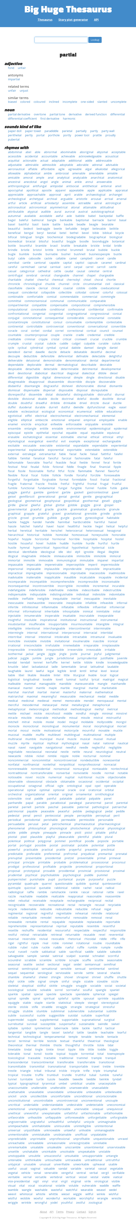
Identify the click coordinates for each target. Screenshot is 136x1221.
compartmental (18, 305)
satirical (58, 956)
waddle (104, 1186)
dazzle (52, 352)
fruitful (116, 484)
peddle (120, 811)
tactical (110, 1028)
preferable (33, 854)
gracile (49, 509)
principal (13, 862)
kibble (88, 662)
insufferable (37, 624)
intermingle (15, 633)
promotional (84, 867)
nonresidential (40, 769)
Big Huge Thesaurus (68, 8)
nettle (76, 752)
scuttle (99, 960)
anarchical (97, 178)
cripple (43, 339)
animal (66, 182)
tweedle (78, 1079)
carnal (42, 267)
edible (99, 411)
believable (99, 229)
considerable (75, 318)
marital (93, 688)
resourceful (62, 930)
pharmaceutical (84, 824)
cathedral (44, 271)
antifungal (40, 186)
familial (25, 458)
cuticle (116, 343)
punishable (37, 879)
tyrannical (48, 1083)
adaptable (58, 161)
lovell (59, 679)
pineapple (49, 832)
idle (60, 552)
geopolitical (71, 501)
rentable (31, 922)
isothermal (15, 654)
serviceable (63, 973)
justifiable (107, 658)
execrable (46, 445)
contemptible (94, 322)
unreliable (100, 1143)
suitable (86, 1015)
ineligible (43, 599)
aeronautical (16, 169)
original (67, 794)
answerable (104, 182)
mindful (81, 713)
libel (21, 675)
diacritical (57, 373)
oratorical (94, 790)
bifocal (12, 237)
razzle (12, 896)
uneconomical (116, 1105)
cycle (11, 348)
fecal (73, 462)
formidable (79, 479)
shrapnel (82, 977)
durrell (53, 407)
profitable (49, 867)
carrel (89, 267)
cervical (45, 275)
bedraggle (43, 229)
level (104, 671)
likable (32, 675)
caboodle (35, 258)
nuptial (69, 777)
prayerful (75, 850)
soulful (87, 990)
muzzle (12, 743)
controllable (34, 326)
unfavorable (16, 1117)
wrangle (102, 1198)
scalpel (70, 956)
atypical (32, 212)
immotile (29, 560)
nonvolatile (80, 773)
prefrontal (70, 854)
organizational (35, 794)
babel (92, 216)
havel (49, 526)
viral (54, 1181)
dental (94, 360)
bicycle (119, 233)
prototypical (32, 871)
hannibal (64, 522)
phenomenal (16, 828)
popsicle (103, 841)
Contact (81, 1211)
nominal (105, 756)
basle (45, 224)
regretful (47, 913)
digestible (32, 377)
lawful (40, 671)
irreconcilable (33, 645)
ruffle (80, 947)
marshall (28, 692)
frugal (104, 484)
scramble (45, 960)
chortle (111, 280)
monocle (13, 726)
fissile (22, 471)
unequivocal (115, 1109)
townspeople (115, 1054)
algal (88, 169)
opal (88, 786)
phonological (58, 828)
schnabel (98, 956)
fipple (117, 467)
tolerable (14, 1054)
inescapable (92, 599)
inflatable (67, 607)
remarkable (29, 918)
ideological (48, 552)
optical (31, 790)
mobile (37, 722)
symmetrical (42, 1028)
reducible (81, 909)
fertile (117, 462)
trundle (67, 1075)
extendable (92, 450)
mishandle (59, 718)
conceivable (38, 309)
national (108, 743)
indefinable (56, 590)
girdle (12, 505)
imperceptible (75, 565)
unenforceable (60, 1109)
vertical (70, 1177)
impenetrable (54, 565)
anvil (118, 186)
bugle (12, 254)
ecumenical (84, 411)
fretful (65, 484)
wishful (113, 1194)
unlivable (85, 1130)
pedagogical (94, 811)
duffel (12, 407)
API (96, 20)
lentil (83, 671)
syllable (13, 1028)
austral (83, 212)
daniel (114, 348)
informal (13, 611)
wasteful (56, 1190)
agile (61, 169)
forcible (95, 475)
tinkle (50, 1049)
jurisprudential (87, 658)
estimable (67, 437)
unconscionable (106, 1096)
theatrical (94, 1041)
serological (45, 973)
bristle (25, 250)
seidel (77, 964)
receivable (39, 901)
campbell (86, 258)
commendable (69, 297)
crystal (39, 343)
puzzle (111, 879)
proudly (110, 135)
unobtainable (62, 1134)
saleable (115, 952)
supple (31, 1020)
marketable (109, 688)
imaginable (28, 556)
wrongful (41, 1203)
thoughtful (72, 1045)
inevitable (109, 599)
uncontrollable (43, 1100)
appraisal (121, 190)
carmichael (28, 267)
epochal (57, 433)
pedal (108, 811)
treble (107, 1066)
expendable (100, 445)
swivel (115, 1024)
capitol (79, 263)
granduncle (98, 509)
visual (12, 1186)
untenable (15, 1160)
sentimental (97, 969)
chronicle (14, 284)
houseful (26, 543)
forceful (81, 475)
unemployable (38, 1109)
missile (85, 718)
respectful (99, 930)
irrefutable (52, 645)
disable (120, 377)
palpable (94, 798)
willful (89, 1194)
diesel (114, 373)
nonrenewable (17, 769)
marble (65, 688)
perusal (33, 824)
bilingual (26, 237)
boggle (71, 241)
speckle (51, 994)
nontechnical (119, 769)
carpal (78, 267)
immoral (115, 556)
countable (14, 335)
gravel (56, 514)
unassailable (100, 1088)
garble (66, 492)
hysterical (98, 548)
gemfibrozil (26, 497)
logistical (14, 679)
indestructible (112, 590)
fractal (105, 479)
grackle (62, 509)
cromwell (81, 339)
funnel (89, 488)
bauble (68, 224)
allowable (14, 173)
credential (94, 335)
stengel (93, 1003)
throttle (88, 1045)
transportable (78, 1066)
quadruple (31, 884)
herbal (12, 531)
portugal (25, 845)
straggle (61, 1007)
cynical (63, 348)
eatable (13, 411)
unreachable (16, 1143)
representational (41, 926)
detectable (50, 369)
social (108, 986)
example (74, 441)
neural (88, 752)
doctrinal (67, 399)
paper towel (33, 131)
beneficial (14, 233)
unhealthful (56, 1122)
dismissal (14, 390)
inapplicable (52, 577)
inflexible (83, 607)
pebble (77, 811)
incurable (118, 586)
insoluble (30, 620)
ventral (81, 1173)
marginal (79, 688)
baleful (23, 220)
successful (26, 1015)
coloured (39, 102)
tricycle (75, 1071)
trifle (86, 1071)
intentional (32, 628)
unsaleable (54, 1147)
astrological (113, 203)
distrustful (104, 394)
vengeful (67, 1173)
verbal (93, 1173)
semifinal (110, 964)
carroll (101, 267)
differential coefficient (22, 119)
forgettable (31, 479)
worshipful (86, 1198)
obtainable (68, 781)
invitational (62, 641)
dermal (49, 365)
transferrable (86, 1062)
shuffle (109, 977)
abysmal (102, 152)
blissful (43, 241)
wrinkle (26, 1203)
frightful (78, 484)
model (61, 722)
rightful (23, 943)
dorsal (121, 399)
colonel (94, 292)
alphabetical (32, 173)
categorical (27, 271)
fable (62, 454)
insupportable (58, 624)
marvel (54, 692)
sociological (15, 990)
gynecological (94, 518)
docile (54, 399)
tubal (92, 1075)
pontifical (75, 841)
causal (81, 271)
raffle (30, 892)
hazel (60, 526)
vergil (105, 1173)
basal (122, 220)
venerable (51, 1173)
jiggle (52, 654)
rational (98, 892)
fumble (12, 488)
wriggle (13, 1203)
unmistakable (41, 1134)
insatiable (69, 616)
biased (12, 102)
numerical (54, 777)
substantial (95, 1011)
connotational (32, 318)
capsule (93, 263)
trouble (27, 1075)
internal (32, 633)
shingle (56, 977)
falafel (118, 454)
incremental (101, 586)
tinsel (60, 1049)
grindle (105, 514)
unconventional (91, 1100)
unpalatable (99, 1134)
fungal (62, 488)
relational (112, 913)
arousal (96, 199)
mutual (111, 739)
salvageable (16, 956)
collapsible (48, 292)
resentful (109, 926)
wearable (87, 1190)
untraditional (93, 1160)
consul (57, 322)
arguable (67, 199)
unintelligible (82, 1126)
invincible (14, 641)
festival (13, 467)
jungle (49, 658)
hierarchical (15, 535)
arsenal (121, 199)
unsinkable (49, 1151)
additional (75, 161)
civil (107, 284)
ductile (117, 403)
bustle (118, 254)
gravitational (72, 514)
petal (45, 824)
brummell (76, 250)
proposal (14, 871)
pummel (102, 875)
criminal (30, 339)
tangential (15, 1032)
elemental (108, 416)
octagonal (35, 786)
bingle (39, 237)
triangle (25, 1071)
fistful (51, 471)
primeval (115, 858)
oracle (72, 790)
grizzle (12, 518)
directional (105, 377)
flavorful (113, 471)
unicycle (89, 1122)
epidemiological (100, 428)
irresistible (36, 650)
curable (104, 343)
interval (30, 637)
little (67, 675)
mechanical (86, 696)
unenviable (81, 1109)
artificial (36, 203)
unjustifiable (32, 1130)
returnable (73, 935)
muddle (27, 735)
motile (36, 730)
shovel (68, 977)
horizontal (42, 539)
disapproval (36, 382)
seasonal (14, 964)
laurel (28, 671)
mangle (102, 684)
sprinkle (103, 998)
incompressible (88, 582)
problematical (79, 862)
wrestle (116, 1198)
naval (11, 747)
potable (83, 845)
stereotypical (109, 1003)
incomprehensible (62, 582)
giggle (117, 501)
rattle (110, 892)
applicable (105, 190)
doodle (94, 399)
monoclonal (30, 726)
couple (55, 335)
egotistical (15, 416)
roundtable (112, 943)
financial (104, 467)
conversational (97, 326)
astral (98, 203)
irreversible (75, 650)
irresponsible (55, 650)
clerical (43, 288)
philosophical (37, 828)
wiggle (77, 1194)
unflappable (53, 1117)
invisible (45, 641)
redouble (46, 909)
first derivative (49, 119)
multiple (110, 735)
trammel (82, 1058)
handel (37, 522)
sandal (44, 956)
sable (62, 952)
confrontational (18, 314)
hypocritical (60, 548)
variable (76, 1168)
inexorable (56, 603)
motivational (52, 730)
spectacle (66, 994)
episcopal (14, 433)
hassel (112, 522)
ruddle (57, 947)
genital (75, 497)
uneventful (31, 1113)
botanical (118, 241)
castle (113, 267)
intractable (80, 637)
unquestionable (103, 1139)
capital (67, 263)
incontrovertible (43, 586)
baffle (120, 216)
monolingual (50, 726)
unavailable (36, 1092)
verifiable (118, 1173)
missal (73, 718)
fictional (58, 467)
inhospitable (71, 611)
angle (55, 182)
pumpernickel (17, 879)
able (37, 152)
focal (34, 475)
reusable (89, 935)
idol (69, 552)
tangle (44, 1032)
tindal (28, 1049)
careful (12, 267)
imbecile (45, 556)
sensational (49, 969)
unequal (97, 1109)
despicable (15, 369)
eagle (112, 407)
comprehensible (104, 305)
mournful (88, 730)
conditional (57, 309)
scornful (113, 956)
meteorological (39, 709)
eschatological (32, 437)
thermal (31, 1045)
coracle (12, 331)
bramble (41, 246)
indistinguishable (61, 594)
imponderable (72, 569)
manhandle (118, 684)
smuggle (66, 986)
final (93, 467)
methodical (59, 709)
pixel (24, 837)
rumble (92, 947)
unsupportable (92, 1156)
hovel (39, 543)
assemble (68, 203)
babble (80, 216)
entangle (30, 428)
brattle (65, 246)
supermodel (16, 1020)
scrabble (30, 960)
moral (87, 726)
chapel (91, 275)
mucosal (13, 735)
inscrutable (86, 616)
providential (67, 871)
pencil (38, 815)
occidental (102, 781)
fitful (61, 471)
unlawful (69, 1130)
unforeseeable (74, 1117)
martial (42, 692)
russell (22, 952)
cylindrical (36, 348)
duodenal (25, 407)
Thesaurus (45, 20)
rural (11, 952)
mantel (27, 688)
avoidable (45, 216)
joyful (97, 654)
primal (101, 858)
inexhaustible (36, 603)
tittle (91, 1049)
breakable (80, 246)
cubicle (51, 343)
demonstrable (52, 360)
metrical (112, 709)
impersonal (15, 569)
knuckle (13, 667)
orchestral (15, 794)
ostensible (15, 798)
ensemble (14, 428)
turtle (40, 1079)
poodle (89, 841)
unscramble (73, 1147)
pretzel (69, 858)
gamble (39, 492)
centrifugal (15, 275)
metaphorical (101, 705)
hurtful (102, 543)
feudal (35, 467)
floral (24, 475)
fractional (119, 479)
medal (102, 696)
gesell (106, 501)
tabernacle (61, 1028)
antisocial (72, 186)
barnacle (98, 220)
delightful (115, 356)
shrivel (96, 977)
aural (57, 212)
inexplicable (74, 603)
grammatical (78, 509)
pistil (78, 832)
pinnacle (65, 832)
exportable (74, 450)
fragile (12, 484)
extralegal (29, 454)
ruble (34, 947)
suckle (41, 1015)
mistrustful (113, 718)
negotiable (15, 752)
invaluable (115, 637)
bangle (51, 220)
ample (40, 178)
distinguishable (84, 394)
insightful (14, 620)
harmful (99, 522)
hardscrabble (82, 522)
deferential (65, 356)
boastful (57, 241)
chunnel (64, 284)
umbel (63, 1083)
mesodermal (30, 705)
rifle (122, 939)
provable (49, 871)
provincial (84, 871)
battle (56, 224)
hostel (119, 539)
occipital (118, 781)
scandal (84, 956)
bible (95, 233)
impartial (14, 79)
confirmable (115, 309)
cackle (48, 258)
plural (109, 837)
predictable (15, 854)
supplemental (49, 1020)
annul (89, 182)
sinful (65, 981)
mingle (93, 713)
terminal (24, 1041)
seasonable (114, 960)
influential (99, 607)
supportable (70, 1020)
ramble (42, 892)
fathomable (15, 462)
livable (92, 675)
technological (32, 1037)
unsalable (36, 1147)
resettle (13, 930)
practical (47, 850)
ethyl (120, 437)
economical (65, 411)
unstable (104, 1151)
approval (55, 195)
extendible (110, 450)
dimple (78, 377)
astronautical (17, 207)
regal (107, 909)
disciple (90, 382)
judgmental (112, 654)
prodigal (13, 867)
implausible (52, 569)
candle (111, 258)
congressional (99, 314)
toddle (102, 1049)
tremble (119, 1066)
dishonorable (85, 386)
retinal (24, 935)
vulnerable (89, 1186)
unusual (44, 1164)
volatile (60, 1186)
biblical (107, 233)
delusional (33, 360)
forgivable (49, 479)
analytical (63, 178)
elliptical (26, 420)
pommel (60, 841)
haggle (24, 522)
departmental (111, 360)
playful (50, 837)
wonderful (53, 1198)
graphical (14, 514)
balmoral (38, 220)
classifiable (15, 288)
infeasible (106, 603)
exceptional (91, 441)
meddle (114, 696)
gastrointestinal (97, 492)
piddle (23, 832)
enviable (57, 428)
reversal (13, 939)
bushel (65, 254)
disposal (81, 390)
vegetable (116, 1168)
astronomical (37, 207)
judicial (12, 658)
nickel (40, 756)
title (81, 1049)
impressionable (56, 573)
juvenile (122, 658)
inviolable (30, 641)
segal (66, 964)
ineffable (28, 599)
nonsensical (61, 769)
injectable (14, 616)
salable (101, 952)
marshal (13, 692)
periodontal (32, 820)
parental (122, 803)
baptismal (82, 220)
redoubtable (63, 909)
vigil (36, 1181)
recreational (56, 905)
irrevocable (93, 650)
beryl (40, 233)
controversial (55, 326)
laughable (14, 671)
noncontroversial (65, 760)
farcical (66, 458)
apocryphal (15, 190)
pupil (51, 879)
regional (31, 913)
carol (67, 267)
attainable (90, 207)
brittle (49, 250)
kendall (25, 662)
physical (99, 828)
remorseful (62, 918)
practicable (31, 850)
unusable (30, 1164)
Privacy (70, 1211)
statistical (64, 1003)
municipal (46, 739)
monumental (70, 726)
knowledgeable (117, 662)
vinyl (45, 1181)
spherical (99, 994)
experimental (17, 450)
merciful (13, 705)
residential (44, 930)
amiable (112, 173)
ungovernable (17, 1122)
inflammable (50, 607)
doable (42, 399)
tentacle (112, 1037)
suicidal (73, 1015)
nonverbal (63, 773)
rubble (12, 947)
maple (53, 688)
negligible (115, 747)
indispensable (17, 594)
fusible (102, 488)
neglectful (98, 747)
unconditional (83, 1096)
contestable (114, 322)
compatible (39, 305)
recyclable (114, 905)
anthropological (18, 186)
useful (12, 1168)
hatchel (25, 526)
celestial (94, 271)
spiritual (49, 998)
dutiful (65, 407)
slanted (102, 102)
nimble (52, 756)
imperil (92, 565)
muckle (118, 730)
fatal (97, 458)
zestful (80, 1203)
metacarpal (49, 705)
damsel (89, 348)
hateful (38, 526)
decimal (110, 352)
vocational (45, 1186)
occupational (16, 786)
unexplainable (51, 1113)
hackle (12, 522)
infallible (91, 603)
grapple (29, 514)
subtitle (111, 1011)
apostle (47, 190)
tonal (27, 1054)
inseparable (106, 616)
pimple (35, 832)
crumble (121, 339)
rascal (85, 892)
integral (118, 624)
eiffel (28, 416)
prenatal (121, 854)
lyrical (95, 679)
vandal (62, 1168)
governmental (17, 509)
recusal (99, 905)
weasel (101, 1190)
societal (121, 986)
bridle (118, 246)
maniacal (14, 688)
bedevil (28, 229)
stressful (109, 1007)
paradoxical (58, 803)
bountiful (25, 246)
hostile (12, 543)
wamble (13, 1190)
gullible (52, 518)
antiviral (106, 186)
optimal (44, 790)
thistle (57, 1045)
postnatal (67, 845)
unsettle (13, 1151)
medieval (43, 701)
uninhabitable (41, 1126)
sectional (54, 964)
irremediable (71, 645)
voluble (73, 1186)
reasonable (94, 896)
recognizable (16, 905)
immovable (46, 560)
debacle (65, 352)
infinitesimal (30, 607)
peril (117, 815)
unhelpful (73, 1122)
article (23, 203)
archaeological (95, 195)
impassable (15, 565)
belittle (114, 229)
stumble (41, 1011)
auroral (70, 212)
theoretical (15, 1045)
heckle (87, 526)
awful (59, 216)
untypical (14, 1164)
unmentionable (18, 1134)
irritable (110, 650)
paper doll (14, 131)
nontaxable (99, 769)
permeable (68, 820)
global (48, 505)
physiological (116, 828)
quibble (81, 884)
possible (40, 845)
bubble (103, 250)
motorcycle (71, 730)
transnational (57, 1066)
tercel (11, 1041)
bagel (11, 220)
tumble (104, 1075)
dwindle (78, 407)
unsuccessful (52, 1156)
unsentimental (93, 1147)
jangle (41, 654)
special (38, 994)
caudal (69, 271)
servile (78, 973)
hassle (12, 526)
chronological (33, 284)
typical (12, 1083)
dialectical (88, 373)
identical (13, 552)
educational (114, 411)
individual (82, 594)
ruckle (46, 947)
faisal (93, 454)
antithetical (89, 186)
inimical (88, 611)
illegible (114, 552)
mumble (30, 739)
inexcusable (16, 603)
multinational (92, 735)
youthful (66, 1203)
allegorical (118, 169)
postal (54, 845)
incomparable (17, 582)
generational (46, 497)
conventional (75, 326)
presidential (53, 858)
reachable (26, 896)
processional (99, 862)
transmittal (37, 1066)
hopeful (13, 539)
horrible (74, 539)
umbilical (76, 1083)
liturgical (79, 675)
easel (122, 407)
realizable (57, 896)
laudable (113, 667)
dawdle (40, 352)
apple (91, 190)
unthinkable (33, 1160)
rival (45, 943)
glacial (23, 505)
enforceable (74, 424)
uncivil (12, 1096)
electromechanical (86, 416)
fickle (45, 467)
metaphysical (16, 709)
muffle (40, 735)
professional (31, 867)
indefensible (37, 590)
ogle (60, 786)
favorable (33, 462)
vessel (83, 1177)
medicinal (27, 701)
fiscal (11, 471)
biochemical (55, 237)
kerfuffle (52, 662)
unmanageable (104, 1130)
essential (51, 437)
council (104, 331)
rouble (97, 943)
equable (71, 433)
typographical (29, 1083)
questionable (63, 884)
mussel (98, 739)
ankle (78, 182)
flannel (99, 471)
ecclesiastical (29, 411)
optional (58, 790)
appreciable (16, 195)
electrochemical (60, 416)
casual (12, 271)
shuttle (121, 977)
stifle (35, 1007)
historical (33, 535)
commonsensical (36, 301)
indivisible (99, 594)
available (30, 216)
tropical (13, 1075)
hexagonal (114, 531)
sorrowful (72, 990)
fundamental (46, 488)
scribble (60, 960)
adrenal (97, 165)
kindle (100, 662)
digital (46, 377)
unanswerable (78, 1088)
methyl (99, 709)
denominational (75, 360)
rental (44, 922)
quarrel (47, 884)
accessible (14, 156)
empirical (90, 420)
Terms (60, 1211)
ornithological (104, 794)
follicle (56, 475)
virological (101, 1181)
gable (124, 488)
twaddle (64, 1079)
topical (60, 1054)
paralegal (75, 803)
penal (26, 815)
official (49, 786)
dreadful (41, 403)
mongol (121, 722)
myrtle (25, 743)
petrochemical (61, 824)
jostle (73, 654)
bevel (85, 233)
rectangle (85, 905)
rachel (87, 888)
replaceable (94, 922)
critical (67, 339)
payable (32, 811)
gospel (108, 505)
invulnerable (81, 641)
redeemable (28, 909)
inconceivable (111, 582)
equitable (97, 433)
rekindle (96, 913)
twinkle (104, 1079)
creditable (14, 339)
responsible (118, 930)
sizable (88, 981)
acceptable (118, 152)
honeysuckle (100, 535)
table (75, 1028)
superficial (102, 1015)
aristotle (81, 199)
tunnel (12, 1079)
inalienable (33, 577)
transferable (65, 1062)
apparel (60, 190)
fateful (108, 458)
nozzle (40, 777)
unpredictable (17, 1139)
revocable (57, 939)
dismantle (115, 386)
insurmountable (81, 624)
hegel (99, 526)
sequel (12, 973)
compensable (59, 305)
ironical (112, 641)
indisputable (38, 594)
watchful (71, 1190)
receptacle (56, 901)
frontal (92, 484)
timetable (14, 1049)
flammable (85, 471)
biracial (30, 241)
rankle (73, 892)
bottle (12, 246)
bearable (108, 224)
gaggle (12, 492)
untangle (112, 1156)
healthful (74, 526)
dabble (76, 348)
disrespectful (16, 394)
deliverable (15, 360)
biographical (97, 237)
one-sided (87, 102)
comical (51, 297)
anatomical (115, 178)
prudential (15, 875)
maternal (85, 692)
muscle (71, 739)
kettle (77, 662)
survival (32, 1024)
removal (96, 918)
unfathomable (113, 1113)
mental (121, 701)
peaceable (47, 811)
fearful (47, 462)
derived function (96, 114)
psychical (31, 875)
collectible (65, 292)
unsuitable (72, 1156)
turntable (26, 1079)
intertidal (107, 633)
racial (98, 888)
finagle (81, 467)
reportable (113, 922)
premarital (105, 854)
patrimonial (15, 811)
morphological (104, 726)
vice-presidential (19, 1181)
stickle (24, 1007)
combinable (15, 297)
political (29, 841)
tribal (37, 1071)
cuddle (64, 343)
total (100, 1054)
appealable (76, 190)
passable (68, 807)
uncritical (14, 1105)
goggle (85, 505)
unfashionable (90, 1113)
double (12, 403)
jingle (63, 654)
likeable (45, 675)
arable (78, 195)
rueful (69, 947)
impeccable (34, 565)
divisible (13, 399)
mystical (38, 743)
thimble (45, 1045)
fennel (95, 462)
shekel (43, 977)
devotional (25, 373)
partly (94, 131)
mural (60, 739)
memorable (72, 701)
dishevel (67, 386)
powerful (14, 850)
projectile (66, 867)
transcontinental (43, 1062)
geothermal (90, 501)
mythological (70, 743)
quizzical (29, 888)
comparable (98, 301)
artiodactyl (52, 203)
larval (83, 667)
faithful (106, 454)
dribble (55, 403)
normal (109, 773)
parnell (26, 807)
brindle (12, 250)
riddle (103, 939)
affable (32, 169)
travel (95, 1066)
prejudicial (88, 854)
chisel (87, 280)
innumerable (32, 616)
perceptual (103, 815)
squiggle (13, 1003)
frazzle (40, 484)
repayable (58, 922)
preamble (91, 850)
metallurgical (80, 705)
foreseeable (112, 475)
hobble (47, 535)
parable (42, 803)
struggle (13, 1011)
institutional (68, 620)
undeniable (31, 1105)
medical (13, 701)
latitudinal (97, 667)
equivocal (113, 433)
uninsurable (62, 1126)
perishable (51, 820)
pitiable (101, 832)
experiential (119, 445)
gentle (87, 497)
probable (60, 862)
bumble (24, 254)
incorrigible (65, 586)
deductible (30, 356)
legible (61, 671)
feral (106, 462)
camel (73, 258)
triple (96, 1071)
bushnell (79, 254)
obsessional (34, 781)
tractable (50, 1058)
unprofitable (81, 1139)
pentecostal (53, 815)
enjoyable (91, 424)
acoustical (111, 156)
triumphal (110, 1071)
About (43, 1211)
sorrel (59, 990)
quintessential (111, 884)
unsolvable (67, 1151)
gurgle (65, 518)
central (107, 271)
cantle (27, 263)
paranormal (93, 803)
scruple (74, 960)
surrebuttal (15, 1024)
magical (123, 679)
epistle (28, 433)
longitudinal (31, 679)
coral (24, 331)
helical (110, 526)
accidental (31, 156)
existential (63, 445)
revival (43, 939)
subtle (12, 1015)
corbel (35, 331)
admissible (49, 165)
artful (11, 203)
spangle (101, 990)
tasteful (68, 1032)
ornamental (84, 794)
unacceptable (107, 1083)
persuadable (16, 824)
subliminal (57, 1011)
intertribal (14, 637)
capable (54, 263)
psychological (72, 875)
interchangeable (54, 628)
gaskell (78, 492)
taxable (92, 1032)
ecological (48, 411)
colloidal (80, 292)
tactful (97, 1028)
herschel (56, 531)
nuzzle (100, 777)
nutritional (85, 777)
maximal (32, 696)
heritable (41, 531)
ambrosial (62, 173)
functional (27, 488)
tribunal (50, 1071)
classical (119, 284)
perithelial (14, 135)
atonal (75, 207)
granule (114, 509)
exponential (56, 450)
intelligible (15, 628)
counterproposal (36, 335)
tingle (39, 1049)
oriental (53, 794)
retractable (40, 935)
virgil (64, 1181)
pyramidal (14, 884)
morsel (121, 726)
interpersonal (71, 633)
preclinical (107, 850)
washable (41, 1190)
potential (98, 845)
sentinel (113, 969)
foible (45, 475)
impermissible (110, 565)
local (103, 675)
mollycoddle (104, 722)
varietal (90, 1168)
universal (14, 1130)
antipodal (56, 186)
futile (113, 488)
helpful (123, 526)
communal (57, 301)
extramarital (47, 454)
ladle (55, 667)
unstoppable (16, 1156)
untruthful (113, 1160)
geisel (12, 497)
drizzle (94, 403)
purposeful (96, 879)
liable (11, 675)
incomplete (70, 102)
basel (11, 224)
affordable (48, 169)
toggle (113, 1049)
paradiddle (51, 131)
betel (63, 233)
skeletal (13, 986)
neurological (104, 752)
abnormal (50, 152)
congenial (38, 314)
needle (83, 747)
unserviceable (116, 1147)
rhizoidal (90, 939)
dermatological (68, 365)
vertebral (56, 1177)
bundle (37, 254)
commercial (89, 297)
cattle (57, 271)
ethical (94, 437)
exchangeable (112, 441)
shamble (13, 977)
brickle (95, 246)
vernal (27, 1177)
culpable (89, 343)
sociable (95, 986)
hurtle (115, 543)
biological (115, 237)
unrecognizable (79, 1143)
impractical (15, 573)
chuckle (50, 284)
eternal (82, 437)
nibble (29, 756)
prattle (97, 135)
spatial (25, 994)
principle (29, 862)
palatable (66, 798)
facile (83, 454)
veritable (14, 1177)
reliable (13, 918)
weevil (12, 1194)
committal (14, 301)
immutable (87, 560)
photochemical (80, 828)
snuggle (81, 986)
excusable (29, 445)
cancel (100, 258)
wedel (113, 1190)
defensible (48, 356)
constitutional (41, 322)
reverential (116, 935)
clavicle (30, 288)
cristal (55, 339)
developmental (111, 369)
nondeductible (89, 760)
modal (50, 722)
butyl (11, 258)
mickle (38, 713)
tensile (99, 1037)
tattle (80, 1032)
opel (98, 786)
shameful (29, 977)
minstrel (121, 713)
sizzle (114, 981)
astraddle (84, 203)
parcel (109, 803)
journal (85, 654)
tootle (49, 1054)
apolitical (32, 190)
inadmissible (117, 573)
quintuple (14, 888)
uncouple (111, 1100)
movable (104, 730)
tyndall (116, 1079)
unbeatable (93, 1092)
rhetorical (74, 939)
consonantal (96, 318)
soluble (32, 990)
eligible (13, 420)
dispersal (49, 390)
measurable (68, 696)
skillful (41, 986)
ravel (120, 892)
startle (50, 1003)
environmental (76, 428)
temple (73, 1037)
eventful (52, 441)
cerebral (31, 275)
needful (71, 747)
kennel (37, 662)
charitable (14, 280)
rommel (67, 943)
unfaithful (70, 1113)
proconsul (118, 862)
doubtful (26, 403)
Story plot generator (73, 20)
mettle (12, 713)
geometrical (33, 501)
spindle (24, 998)
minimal (107, 713)
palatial (80, 798)
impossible (92, 569)
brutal (91, 250)
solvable (45, 990)
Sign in (92, 1211)
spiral (36, 998)
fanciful (53, 458)
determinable (70, 369)
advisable (112, 165)
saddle (89, 952)
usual (23, 1168)
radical (110, 888)
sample (32, 956)
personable (105, 820)
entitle (44, 428)
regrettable (64, 913)
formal (64, 479)
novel (29, 777)
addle (88, 161)
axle (69, 216)
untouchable (53, 1160)
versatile (40, 1177)
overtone (40, 114)
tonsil (37, 1054)
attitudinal (107, 207)
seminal (13, 969)
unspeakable (86, 1151)
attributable (16, 212)
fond (11, 68)
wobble (25, 1198)
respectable (81, 930)
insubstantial (16, 624)
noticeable (15, 777)
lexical (114, 671)
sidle (31, 981)
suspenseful (67, 1024)
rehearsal (81, 913)
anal (50, 178)
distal (49, 394)
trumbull (52, 1075)
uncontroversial (67, 1100)
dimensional (62, 377)
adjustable (15, 165)
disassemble (56, 382)
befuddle (71, 229)
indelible (72, 590)
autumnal (14, 216)
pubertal (13, 139)
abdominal (15, 152)
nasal (85, 743)
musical (85, 739)
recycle (12, 909)
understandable (52, 1105)
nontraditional (17, 773)
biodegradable (76, 237)
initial (116, 611)
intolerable (62, 637)
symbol (26, 1028)
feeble (84, 462)
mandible (65, 684)
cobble (80, 288)
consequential (54, 318)
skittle (53, 986)
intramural (97, 637)
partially (81, 131)
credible (109, 335)
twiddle (91, 1079)
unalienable (39, 1088)
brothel (62, 250)
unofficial (81, 1134)
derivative (75, 114)
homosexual (80, 535)
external (13, 454)
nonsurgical (81, 769)
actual (44, 161)
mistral (98, 718)
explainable (36, 450)
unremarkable (17, 1147)
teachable (107, 1032)
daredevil (14, 352)
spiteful (63, 998)
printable (44, 862)
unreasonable (56, 1143)
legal (50, 671)
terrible (39, 1041)
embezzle (41, 420)
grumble (38, 518)
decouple (14, 356)
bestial (51, 233)
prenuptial (15, 858)
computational (17, 309)
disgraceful (51, 386)
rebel (11, 901)
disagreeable (16, 382)
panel (107, 798)
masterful (69, 692)
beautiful (14, 229)
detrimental (90, 369)
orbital (109, 790)
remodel (45, 918)
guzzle (77, 518)
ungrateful (37, 1122)
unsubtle (34, 1156)
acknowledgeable (90, 156)
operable (110, 786)
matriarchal (15, 696)
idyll (77, 552)
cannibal (13, 263)
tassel (56, 1032)
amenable (78, 173)
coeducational (110, 288)
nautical (123, 743)
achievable (68, 156)
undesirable (74, 1105)
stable (27, 1003)
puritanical (65, 879)
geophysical (52, 501)
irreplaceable (111, 645)
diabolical (41, 373)
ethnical (108, 437)
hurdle (90, 543)
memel (57, 701)
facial (72, 454)
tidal (110, 1045)
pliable (96, 837)
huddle (64, 543)
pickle (12, 832)
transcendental (18, 1062)
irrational (14, 645)
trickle (63, 1071)
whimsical (26, 1194)
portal (40, 135)
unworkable (81, 1164)
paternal (83, 807)
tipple (72, 1049)
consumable (74, 322)
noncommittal (41, 760)
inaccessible (97, 573)
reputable (76, 926)
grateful (43, 514)
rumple (105, 947)
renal (108, 918)
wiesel (65, 1194)
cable (21, 258)
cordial (47, 331)
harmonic (69, 119)
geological (15, 501)
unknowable (52, 1130)
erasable (13, 437)
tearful (121, 1032)
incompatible (38, 582)
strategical (92, 1007)
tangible (30, 1032)
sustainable (86, 1024)
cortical (91, 331)
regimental (15, 913)
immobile (100, 556)
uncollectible (38, 1096)
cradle (80, 335)
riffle (113, 939)
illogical (13, 556)
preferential (52, 854)
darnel (28, 352)
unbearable (75, 1092)
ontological (74, 786)
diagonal (72, 373)
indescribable (91, 590)
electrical (41, 416)
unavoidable (55, 1092)
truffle (39, 1075)
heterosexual (94, 531)
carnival (55, 267)
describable (88, 365)
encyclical (41, 424)
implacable (34, 569)
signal (42, 981)
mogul (73, 722)
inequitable (60, 599)
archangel (115, 195)
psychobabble (50, 875)
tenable (86, 1037)
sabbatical (48, 952)
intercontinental (79, 628)
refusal (96, 909)
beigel (85, 229)
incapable (105, 577)
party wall (107, 131)
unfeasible (35, 1117)
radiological (15, 892)
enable (122, 420)
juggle (25, 658)
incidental (121, 577)
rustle (34, 952)
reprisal (61, 926)
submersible (76, 1011)
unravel (123, 1139)
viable (106, 1177)
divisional (28, 399)
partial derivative (19, 114)
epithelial (42, 433)
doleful (81, 399)
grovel (24, 518)
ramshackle (58, 892)
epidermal (120, 428)
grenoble (91, 514)
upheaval (99, 1164)
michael (25, 713)
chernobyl (73, 280)
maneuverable (84, 684)
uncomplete (118, 102)
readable (42, 896)
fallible (12, 458)
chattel (29, 280)
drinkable (69, 403)
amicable (14, 178)
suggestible (56, 1015)
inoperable (52, 616)
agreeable (75, 169)
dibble (102, 373)
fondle (68, 475)
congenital (56, 314)
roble (55, 943)
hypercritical (41, 548)
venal (37, 1173)
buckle (115, 250)
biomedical (15, 241)
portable (118, 841)
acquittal (13, 161)
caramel (106, 263)
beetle (58, 229)
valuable (49, 1168)
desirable (106, 365)
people (68, 815)
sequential (27, 973)
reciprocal (94, 901)
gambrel (52, 492)
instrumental (109, 620)
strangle (76, 1007)
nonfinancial (31, 764)
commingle (108, 297)
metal (64, 705)
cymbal (51, 348)
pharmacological (109, 824)
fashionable (82, 458)
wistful (12, 1198)
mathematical (104, 692)
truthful (80, 1075)
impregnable (34, 573)
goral (97, 505)
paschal (53, 807)
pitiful (113, 832)
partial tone (57, 114)
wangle (26, 1190)
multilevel (54, 735)
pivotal (12, 837)
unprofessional (59, 1139)
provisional (102, 871)
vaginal (35, 1168)
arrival (108, 199)
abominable (68, 152)
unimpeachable (18, 1126)
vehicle (25, 1173)
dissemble (35, 394)
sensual (80, 969)
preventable (85, 858)
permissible (87, 820)
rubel (23, 947)
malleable (14, 684)
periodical (14, 820)
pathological (100, 807)
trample (96, 1058)
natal (96, 743)
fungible (76, 488)
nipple (64, 756)
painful (51, 798)
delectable (98, 356)
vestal (94, 1177)
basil (35, 224)
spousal (89, 998)
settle (90, 973)
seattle (27, 964)
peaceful (63, 811)
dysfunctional (96, 407)
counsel (117, 331)
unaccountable (18, 1088)
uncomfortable (60, 1096)
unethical (14, 1113)
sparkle (13, 994)
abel (28, 152)
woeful (38, 1198)
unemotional (16, 1109)
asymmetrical (58, 207)
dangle (101, 348)
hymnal (25, 548)
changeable (61, 275)
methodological (80, 709)
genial (63, 497)
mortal (12, 730)
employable (107, 420)
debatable (80, 352)
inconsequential (18, 586)
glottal (60, 505)
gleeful (35, 505)
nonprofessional (89, 764)
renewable (15, 922)
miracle (13, 718)
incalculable (87, 577)
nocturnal (89, 756)
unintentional (104, 1126)
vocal (31, 1186)
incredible (82, 586)
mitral (26, 722)
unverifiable (62, 1164)
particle (40, 807)
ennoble (107, 424)
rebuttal (23, 901)
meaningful (48, 696)
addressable (104, 161)
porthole (54, 135)
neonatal (51, 752)
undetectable (94, 1105)
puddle (88, 875)
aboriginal (86, 152)
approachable (36, 195)
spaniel (114, 990)
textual (64, 1041)
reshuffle (28, 930)
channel (78, 275)
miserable (41, 718)
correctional (75, 331)
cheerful (42, 280)
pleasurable (66, 837)
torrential (87, 1054)
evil (63, 441)
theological (111, 1041)
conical (117, 314)
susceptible (48, 1024)
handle (49, 522)
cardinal (120, 263)
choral (99, 280)
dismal (101, 386)
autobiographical (102, 212)
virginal (76, 1181)
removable (80, 918)
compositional (80, 305)
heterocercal (74, 531)
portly (67, 135)
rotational (82, 943)
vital (22, 1186)
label (25, 667)
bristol (37, 250)
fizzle (71, 471)
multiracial (15, 739)
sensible (66, 969)
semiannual (92, 964)
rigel (11, 943)
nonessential (111, 760)
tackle (86, 1028)
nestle (65, 752)
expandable (81, 445)
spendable (82, 994)
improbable (78, 573)
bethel (74, 233)
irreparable (91, 645)
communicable (77, 301)
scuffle (86, 960)
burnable (52, 254)
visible (116, 1181)
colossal (122, 292)
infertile (13, 607)
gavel (115, 492)
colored (25, 102)
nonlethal (49, 764)
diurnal (119, 394)
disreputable (99, 390)
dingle (90, 377)
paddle (38, 798)
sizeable (102, 981)
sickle (21, 981)
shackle (115, 973)
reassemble (113, 896)
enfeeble (56, 424)
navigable (35, 747)
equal (84, 433)
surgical (109, 1020)
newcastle (14, 756)
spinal (12, 998)
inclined (54, 102)
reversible (29, 939)
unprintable (38, 1139)
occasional (85, 781)
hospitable (90, 539)
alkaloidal (101, 169)
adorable (83, 165)
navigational (54, 747)
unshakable (30, 1151)
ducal (106, 403)
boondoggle (100, 241)
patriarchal (119, 807)
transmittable (17, 1066)
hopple (26, 539)
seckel (40, 964)
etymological (16, 441)
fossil (93, 479)
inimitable (102, 611)
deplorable (34, 365)
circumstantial (92, 284)
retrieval (56, 935)
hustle (12, 548)
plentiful (83, 837)
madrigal (108, 679)
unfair (22, 68)
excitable (14, 445)
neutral (121, 752)
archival (52, 199)
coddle (93, 288)
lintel (57, 675)
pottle (111, 845)
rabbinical (60, 888)
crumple (13, 343)
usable (112, 1164)
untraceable (73, 1160)
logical (114, 675)
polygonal (44, 841)
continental (15, 326)
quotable (45, 888)
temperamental (54, 1037)
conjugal (13, 318)
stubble (28, 1011)
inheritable (52, 611)
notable (123, 773)
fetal (24, 467)
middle (68, 713)
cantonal (40, 263)
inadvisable (15, 577)
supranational (91, 1020)
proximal (119, 871)
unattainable (16, 1092)
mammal (30, 684)
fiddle (70, 467)
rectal (71, 905)
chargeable (106, 275)
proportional (104, 867)
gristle (117, 514)
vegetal (13, 1173)
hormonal (58, 539)
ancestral (14, 182)
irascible (98, 641)
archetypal (36, 199)
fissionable (36, 471)
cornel (59, 331)
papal (29, 803)
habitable (113, 518)
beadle (81, 224)
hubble (51, 543)
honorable (119, 535)
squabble (118, 998)
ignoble (89, 552)
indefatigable (17, 590)
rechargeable (76, 901)
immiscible (83, 556)
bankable (66, 220)
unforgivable (118, 1117)
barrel (111, 220)
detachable (33, 369)
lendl (73, 671)
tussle (51, 1079)
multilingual (72, 735)
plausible (36, 837)
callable (61, 258)
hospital (106, 539)
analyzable (80, 178)
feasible (61, 462)
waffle (116, 1186)
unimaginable (107, 1122)
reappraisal (75, 896)
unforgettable (97, 1117)
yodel (54, 1203)
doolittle (107, 399)
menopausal (105, 701)
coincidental (30, 292)
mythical (52, 743)
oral (82, 790)
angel (44, 182)
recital (109, 901)
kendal (12, 662)
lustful (84, 679)
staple (39, 1003)
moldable (87, 722)
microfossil (53, 713)
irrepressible (16, 650)
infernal (122, 603)
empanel (74, 420)
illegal (101, 552)
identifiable (29, 552)
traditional (66, 1058)
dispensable (31, 390)
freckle (52, 484)
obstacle (51, 781)
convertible (118, 326)
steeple (79, 1003)
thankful (78, 1041)
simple (53, 981)
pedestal (13, 815)
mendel (89, 701)
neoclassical (34, 752)
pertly (29, 135)
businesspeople (99, 254)
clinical (55, 288)
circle (76, 284)
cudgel (76, 343)
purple (80, 879)
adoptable (66, 165)
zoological (95, 1203)
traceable (34, 1058)
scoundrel (14, 960)
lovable (47, 679)
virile (87, 1181)
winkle (101, 1194)
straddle (47, 1007)
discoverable (107, 382)
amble (48, 173)
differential (117, 114)
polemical (14, 841)
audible (46, 212)
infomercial (117, 607)
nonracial (110, 764)
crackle (67, 335)
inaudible (70, 577)
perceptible (84, 815)
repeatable (76, 922)
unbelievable (113, 1092)
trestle (12, 1071)
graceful (35, 509)
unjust (24, 91)
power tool (82, 135)
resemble (93, 926)
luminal (71, 679)
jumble (36, 658)
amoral (28, 178)
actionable (30, 161)
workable (69, 1198)
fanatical (39, 458)
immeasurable (63, 556)
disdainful (14, 386)
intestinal (45, 637)
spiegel (113, 994)
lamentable (68, 667)
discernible (75, 382)
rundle (118, 947)
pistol (88, 832)
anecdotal (30, 182)
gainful (25, 492)
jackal (29, 654)
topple (73, 1054)
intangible (102, 624)
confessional (76, 309)
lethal (93, 671)
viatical (117, 1177)
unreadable (35, 1143)
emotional (58, 420)
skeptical (27, 986)
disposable (66, 390)
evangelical (35, 441)
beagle (93, 224)
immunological (66, 560)
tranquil (110, 1058)
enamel (13, 424)
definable (82, 356)
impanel (102, 560)
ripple (35, 943)
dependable (16, 365)
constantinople (18, 322)
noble (76, 756)
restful (12, 935)
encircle (26, 424)
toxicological (16, 1058)
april (67, 195)
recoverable (36, 905)
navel (22, 747)
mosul (24, 730)
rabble (75, 888)
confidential (96, 309)
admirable (32, 165)
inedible (13, 599)
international (49, 633)
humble (77, 543)
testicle (51, 1041)
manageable (47, 684)
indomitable (117, 594)
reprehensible (17, 926)
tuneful (117, 1075)
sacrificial (75, 952)
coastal (68, 288)
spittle (76, 998)
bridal (107, 246)
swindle (103, 1024)
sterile (12, 1007)
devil (11, 373)
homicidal (62, 535)
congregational (76, 314)
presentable (34, 858)
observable (15, 781)
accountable (49, 156)
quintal (94, 884)
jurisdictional (65, 658)
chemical (57, 280)
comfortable (35, 297)
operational (16, 790)
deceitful (96, 352)
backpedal (106, 216)
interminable (102, 628)
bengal (28, 233)
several (102, 973)
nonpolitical (67, 764)
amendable (96, 173)
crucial (94, 339)
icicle (111, 548)
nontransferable (42, 773)
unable (90, 1083)
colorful (108, 292)
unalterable (58, 1088)
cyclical (22, 348)
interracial (90, 633)
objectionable (117, 777)
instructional (88, 620)
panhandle (15, 803)
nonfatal (13, 764)
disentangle (32, 386)
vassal (102, 1168)
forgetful (14, 479)
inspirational (48, 620)
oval (28, 798)
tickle (100, 1045)
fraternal (26, 484)
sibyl (11, 981)
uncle (23, 1096)
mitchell (13, 722)
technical (14, 1037)
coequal (13, 292)
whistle (40, 1194)
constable (114, 318)
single (77, 981)
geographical (104, 497)
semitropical (30, 969)
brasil (54, 246)
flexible (12, 475)
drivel (83, 403)
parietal (67, 131)
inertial (76, 599)
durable (40, 407)
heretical (26, 531)
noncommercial (18, 760)
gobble (72, 505)
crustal (26, 343)
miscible (26, 718)
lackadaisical (40, 667)
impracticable (112, 569)
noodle (96, 773)
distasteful (63, 394)
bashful (24, 224)
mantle (40, 688)
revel (102, 935)
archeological (17, 199)
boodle (84, 241)
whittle (53, 1194)
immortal (14, 560)
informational (32, 611)
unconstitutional (19, 1100)
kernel (65, 662)
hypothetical (80, 548)
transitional (106, 1062)
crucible (107, 339)
